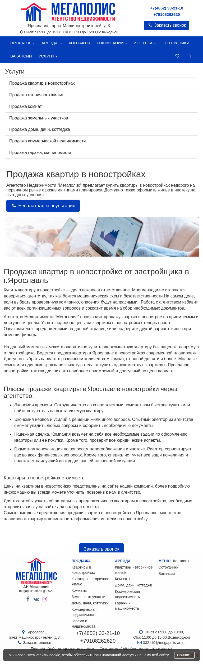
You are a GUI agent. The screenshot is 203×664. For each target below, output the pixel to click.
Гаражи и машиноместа (83, 623)
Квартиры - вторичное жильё (90, 581)
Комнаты (79, 590)
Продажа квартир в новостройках (42, 83)
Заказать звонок (166, 25)
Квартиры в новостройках (83, 570)
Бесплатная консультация (43, 205)
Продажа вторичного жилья (36, 95)
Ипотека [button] (145, 43)
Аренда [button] (51, 43)
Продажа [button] (22, 43)
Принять (184, 655)
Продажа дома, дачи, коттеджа (39, 129)
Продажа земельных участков (38, 118)
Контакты (79, 43)
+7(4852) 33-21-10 (166, 8)
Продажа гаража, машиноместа (40, 152)
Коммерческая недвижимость (84, 612)
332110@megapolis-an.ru (164, 643)
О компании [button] (112, 43)
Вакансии (21, 56)
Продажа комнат (25, 106)
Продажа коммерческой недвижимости (47, 141)
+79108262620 (166, 14)
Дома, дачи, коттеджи (90, 603)
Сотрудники (176, 43)
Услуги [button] (47, 56)
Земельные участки (88, 597)
